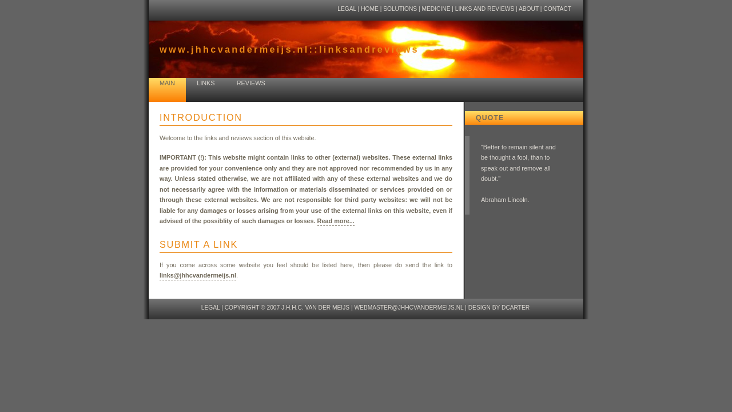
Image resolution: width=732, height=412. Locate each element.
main (167, 83)
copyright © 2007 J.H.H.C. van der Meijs (287, 307)
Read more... (336, 220)
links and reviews (484, 9)
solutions (400, 9)
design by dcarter (499, 307)
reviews (251, 83)
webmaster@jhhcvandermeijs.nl (408, 307)
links (205, 83)
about (529, 9)
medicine (436, 9)
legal (346, 9)
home (370, 9)
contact (557, 9)
